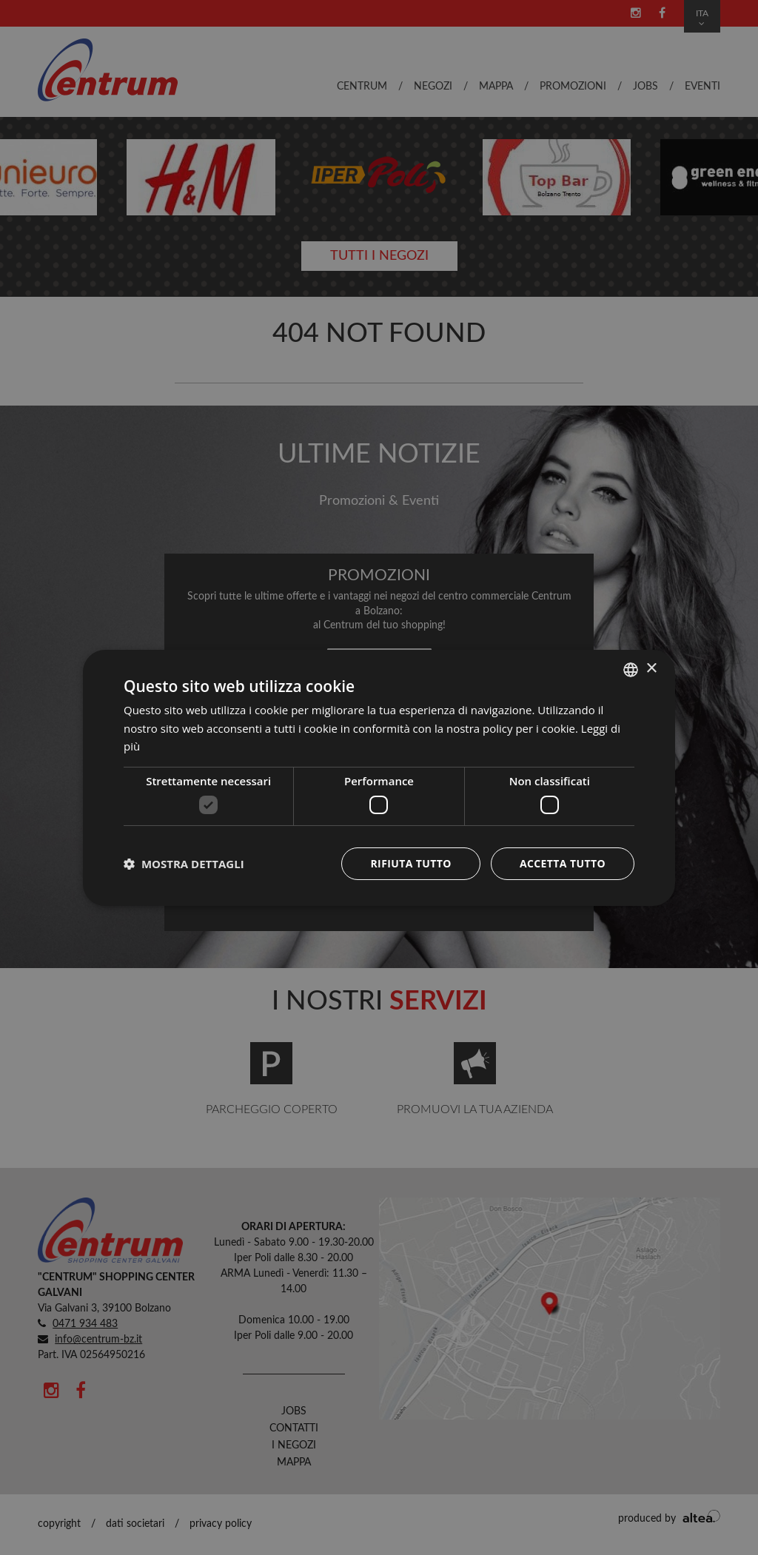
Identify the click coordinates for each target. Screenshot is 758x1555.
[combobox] (630, 669)
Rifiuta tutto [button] (410, 863)
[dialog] (379, 777)
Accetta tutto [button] (563, 863)
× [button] (651, 668)
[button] (184, 863)
